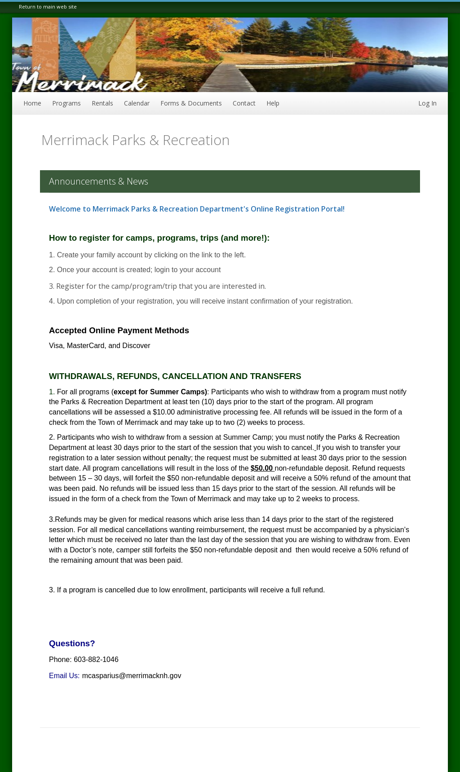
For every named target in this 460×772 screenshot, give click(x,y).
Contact (244, 103)
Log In (427, 103)
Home (32, 103)
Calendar (137, 103)
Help (272, 103)
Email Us (63, 675)
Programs (66, 103)
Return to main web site (48, 6)
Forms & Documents (191, 103)
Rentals (102, 103)
